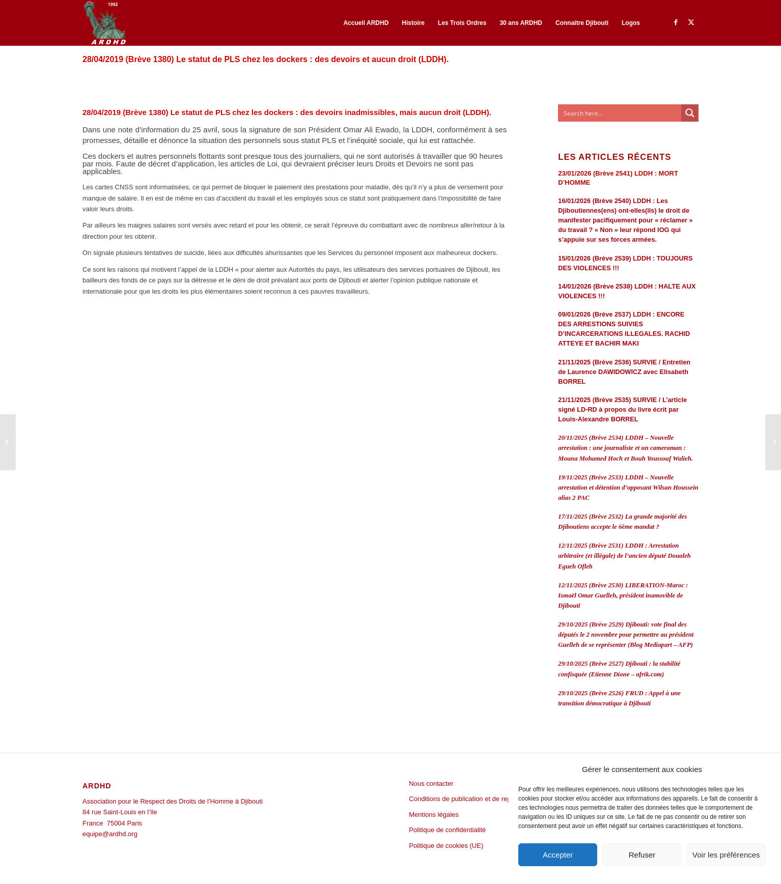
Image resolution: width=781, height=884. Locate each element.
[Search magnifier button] (690, 113)
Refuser (642, 854)
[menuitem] (366, 23)
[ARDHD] (104, 23)
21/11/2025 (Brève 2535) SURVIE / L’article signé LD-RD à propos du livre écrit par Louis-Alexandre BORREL (622, 409)
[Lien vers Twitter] (691, 22)
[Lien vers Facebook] (675, 22)
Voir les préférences (726, 854)
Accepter (558, 854)
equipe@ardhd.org (109, 834)
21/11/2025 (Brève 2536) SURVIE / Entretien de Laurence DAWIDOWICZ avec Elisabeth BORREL (624, 371)
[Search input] (620, 113)
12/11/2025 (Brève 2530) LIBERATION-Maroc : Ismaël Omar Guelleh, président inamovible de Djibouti (623, 595)
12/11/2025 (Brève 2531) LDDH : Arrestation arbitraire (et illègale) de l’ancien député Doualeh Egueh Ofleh (624, 555)
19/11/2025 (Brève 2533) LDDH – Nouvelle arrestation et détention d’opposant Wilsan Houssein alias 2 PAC (628, 487)
